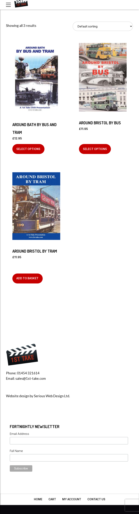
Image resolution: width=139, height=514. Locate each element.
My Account (71, 499)
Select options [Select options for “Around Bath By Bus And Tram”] (28, 149)
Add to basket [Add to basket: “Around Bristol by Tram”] (27, 278)
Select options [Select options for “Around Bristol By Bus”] (95, 149)
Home (38, 499)
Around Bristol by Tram (34, 251)
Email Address (19, 434)
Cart (52, 499)
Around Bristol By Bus (100, 122)
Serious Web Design (49, 396)
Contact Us (96, 499)
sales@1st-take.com (30, 378)
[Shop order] (103, 26)
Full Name (16, 451)
